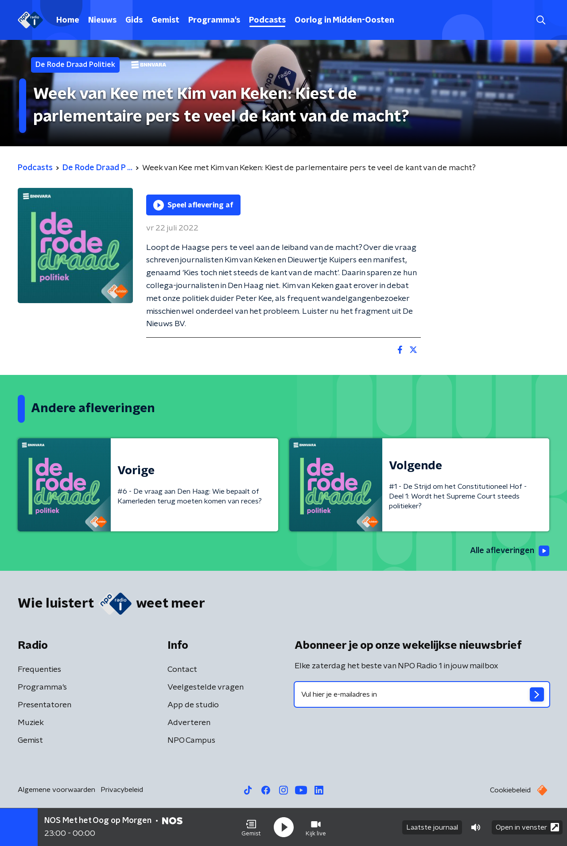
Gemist (165, 20)
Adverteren (188, 723)
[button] (251, 827)
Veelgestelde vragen (205, 687)
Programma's (214, 20)
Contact (182, 670)
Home (67, 20)
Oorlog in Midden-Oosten (344, 20)
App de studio (193, 705)
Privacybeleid (122, 789)
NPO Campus (191, 741)
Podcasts (267, 20)
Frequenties (39, 670)
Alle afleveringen (509, 551)
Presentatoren (44, 705)
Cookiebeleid (510, 790)
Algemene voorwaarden (56, 789)
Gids (134, 20)
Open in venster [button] (527, 827)
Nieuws (102, 20)
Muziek (31, 723)
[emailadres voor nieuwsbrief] (422, 694)
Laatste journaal (432, 827)
